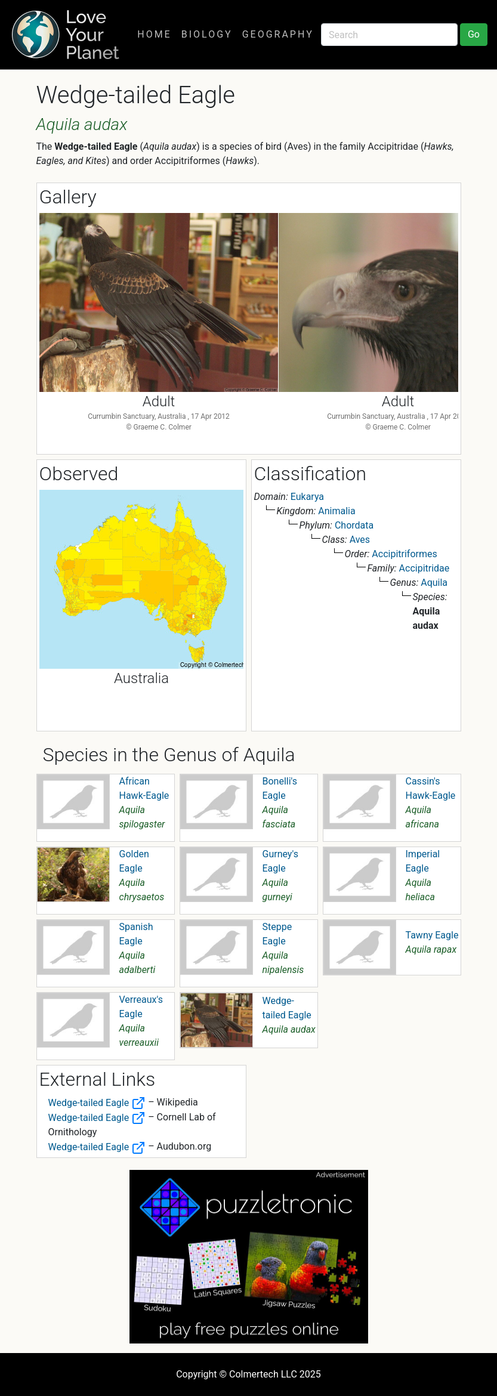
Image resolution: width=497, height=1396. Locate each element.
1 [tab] (231, 443)
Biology (207, 34)
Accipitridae (424, 568)
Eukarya (307, 496)
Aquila (434, 582)
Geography (278, 34)
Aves (360, 539)
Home (154, 34)
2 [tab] (249, 443)
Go (474, 34)
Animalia (336, 511)
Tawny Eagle (432, 935)
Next (440, 308)
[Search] (389, 34)
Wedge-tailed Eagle (97, 1102)
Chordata (354, 525)
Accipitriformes (404, 554)
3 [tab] (267, 443)
